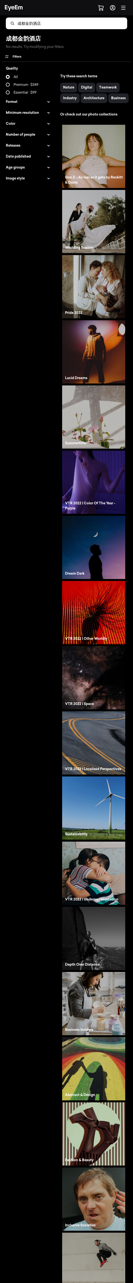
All (16, 77)
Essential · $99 (25, 92)
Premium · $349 (26, 85)
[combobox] (41, 23)
